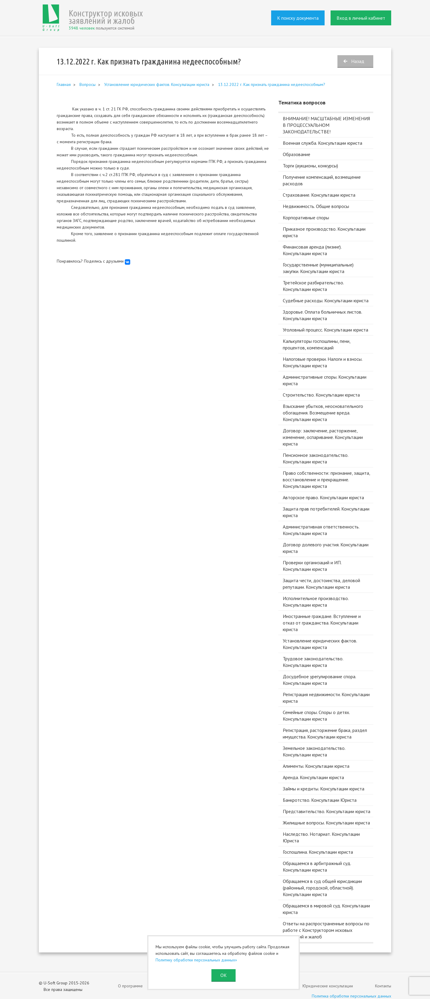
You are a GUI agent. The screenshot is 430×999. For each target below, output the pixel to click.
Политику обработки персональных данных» (196, 960)
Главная (64, 84)
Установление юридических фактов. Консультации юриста (156, 84)
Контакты (383, 986)
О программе (130, 986)
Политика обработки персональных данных (351, 996)
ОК (223, 975)
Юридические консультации (327, 986)
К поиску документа (298, 18)
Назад (357, 61)
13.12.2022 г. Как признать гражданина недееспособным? (271, 84)
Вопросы (87, 84)
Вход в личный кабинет (361, 18)
